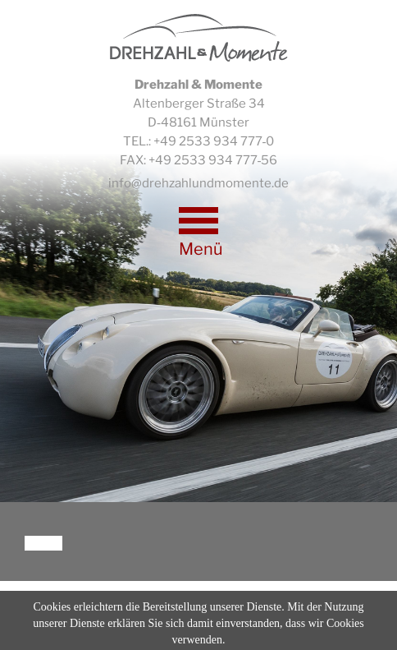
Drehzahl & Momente (199, 38)
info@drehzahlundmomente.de (198, 183)
